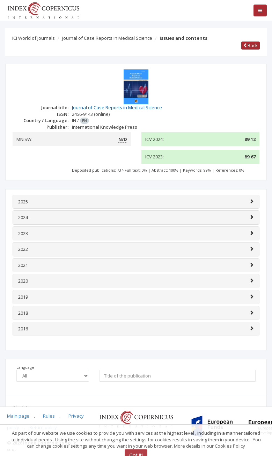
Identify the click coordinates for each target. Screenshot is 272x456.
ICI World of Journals (33, 38)
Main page (18, 416)
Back (250, 45)
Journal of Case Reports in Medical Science (107, 38)
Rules (49, 416)
